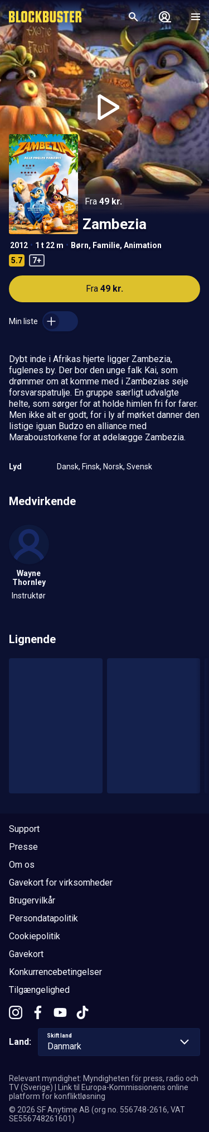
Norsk (113, 466)
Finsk (91, 466)
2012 (19, 245)
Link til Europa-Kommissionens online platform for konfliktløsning (98, 1092)
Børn (80, 245)
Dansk (68, 466)
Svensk (139, 466)
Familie (106, 245)
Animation (143, 245)
